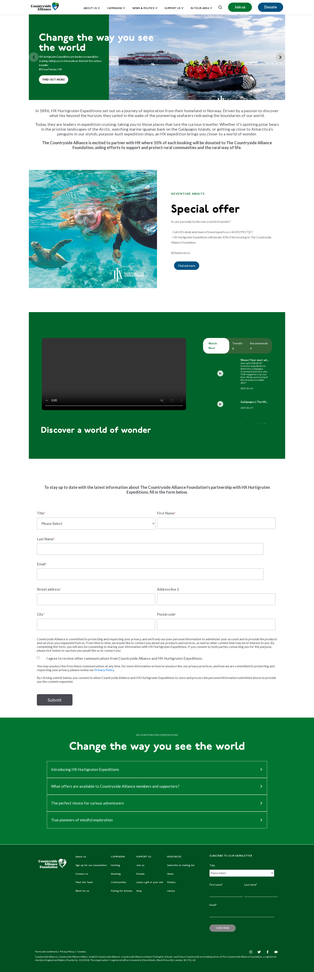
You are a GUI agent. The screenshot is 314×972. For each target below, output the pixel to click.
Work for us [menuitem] (82, 891)
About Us (90, 8)
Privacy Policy (104, 670)
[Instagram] (251, 952)
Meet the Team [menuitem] (84, 882)
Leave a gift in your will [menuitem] (149, 882)
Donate (270, 7)
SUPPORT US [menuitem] (143, 857)
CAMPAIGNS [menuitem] (118, 857)
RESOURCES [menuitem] (174, 857)
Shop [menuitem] (139, 891)
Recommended (259, 346)
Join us (240, 7)
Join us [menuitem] (140, 865)
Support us (172, 8)
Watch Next (212, 346)
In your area (200, 8)
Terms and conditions (46, 952)
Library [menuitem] (171, 891)
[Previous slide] (33, 57)
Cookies (81, 952)
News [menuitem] (170, 874)
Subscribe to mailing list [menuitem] (180, 865)
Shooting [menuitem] (116, 874)
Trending (237, 346)
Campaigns (114, 8)
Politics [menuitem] (171, 882)
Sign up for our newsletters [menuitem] (91, 865)
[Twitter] (259, 952)
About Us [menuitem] (80, 857)
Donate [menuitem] (140, 874)
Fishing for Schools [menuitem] (121, 891)
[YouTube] (276, 952)
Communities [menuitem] (118, 882)
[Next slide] (280, 57)
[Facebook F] (267, 952)
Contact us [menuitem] (81, 874)
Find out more (52, 78)
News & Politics (143, 8)
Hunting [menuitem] (115, 865)
